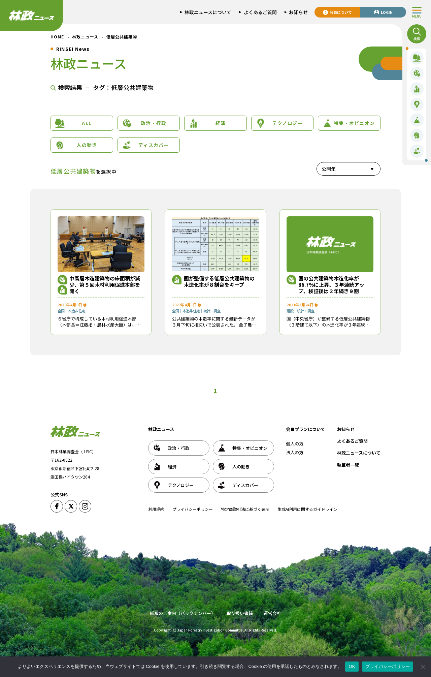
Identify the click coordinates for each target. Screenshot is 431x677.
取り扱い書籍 (240, 613)
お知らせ (346, 429)
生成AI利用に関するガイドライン (307, 509)
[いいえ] (422, 666)
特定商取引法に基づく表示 (245, 509)
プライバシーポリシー (192, 509)
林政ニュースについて (358, 453)
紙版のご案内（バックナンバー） (183, 613)
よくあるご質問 (352, 441)
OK (352, 666)
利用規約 (156, 509)
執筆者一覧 (348, 465)
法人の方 (294, 452)
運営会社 (272, 613)
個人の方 (294, 443)
